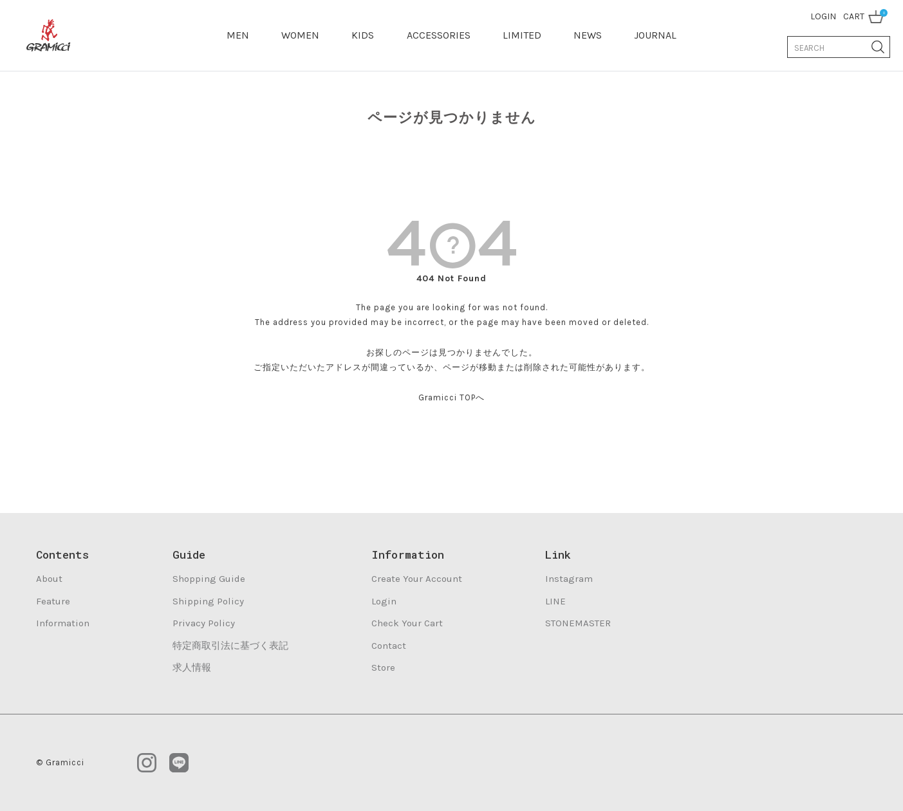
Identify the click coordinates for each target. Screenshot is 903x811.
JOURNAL (655, 35)
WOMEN (300, 35)
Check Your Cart (407, 623)
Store (383, 667)
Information (62, 623)
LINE (555, 601)
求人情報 (191, 667)
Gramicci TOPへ (451, 397)
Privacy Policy (203, 623)
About (49, 578)
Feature (53, 601)
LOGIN (823, 16)
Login (383, 601)
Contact (388, 645)
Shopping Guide (208, 578)
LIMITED (522, 35)
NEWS (587, 35)
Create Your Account (416, 578)
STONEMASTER (578, 623)
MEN (238, 35)
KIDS (362, 35)
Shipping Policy (208, 601)
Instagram (569, 578)
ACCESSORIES (438, 35)
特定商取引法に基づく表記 (230, 645)
